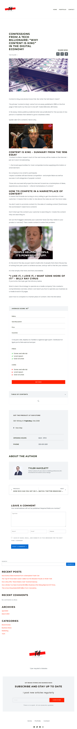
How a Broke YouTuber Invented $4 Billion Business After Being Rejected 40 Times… (29, 585)
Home (55, 9)
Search (4, 561)
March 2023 (5, 614)
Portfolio (62, 9)
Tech (3, 634)
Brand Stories (6, 625)
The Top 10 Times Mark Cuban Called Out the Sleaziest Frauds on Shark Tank (27, 579)
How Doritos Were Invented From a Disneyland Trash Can (20, 576)
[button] (58, 54)
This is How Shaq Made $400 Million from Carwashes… (19, 588)
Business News (6, 628)
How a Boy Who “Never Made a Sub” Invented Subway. (19, 582)
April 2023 (5, 611)
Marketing (5, 631)
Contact (71, 9)
